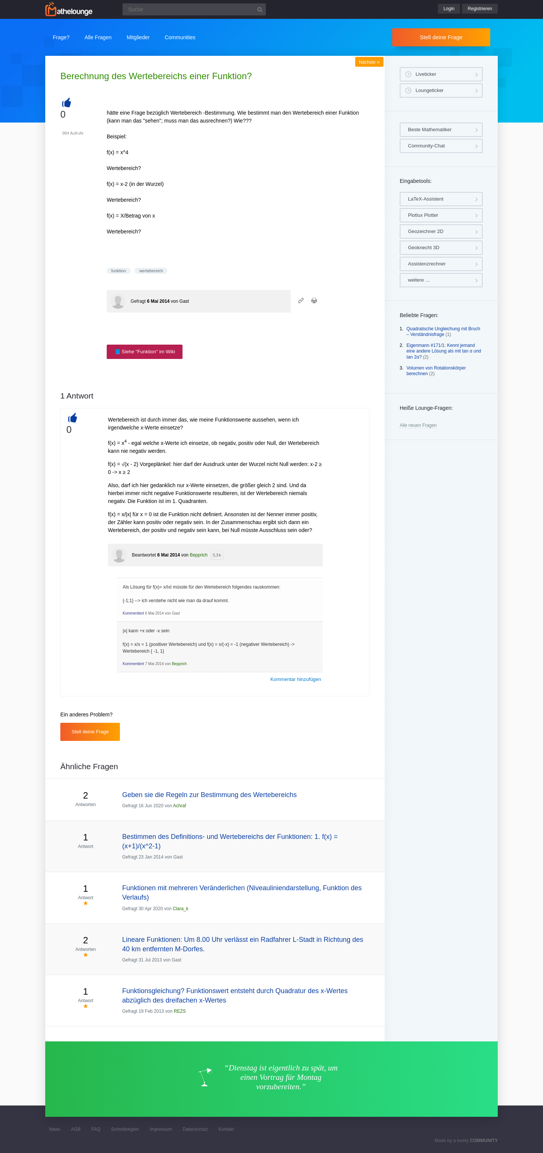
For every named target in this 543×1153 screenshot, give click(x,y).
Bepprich (198, 555)
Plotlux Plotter (423, 215)
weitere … (419, 280)
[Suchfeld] (194, 9)
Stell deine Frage (441, 37)
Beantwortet (144, 555)
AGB (75, 1129)
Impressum (161, 1129)
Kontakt (226, 1129)
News (54, 1129)
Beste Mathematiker (430, 129)
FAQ (95, 1129)
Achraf (179, 805)
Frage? (61, 37)
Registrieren (480, 8)
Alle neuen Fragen (418, 425)
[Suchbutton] (260, 9)
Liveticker (426, 74)
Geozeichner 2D (425, 231)
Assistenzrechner (427, 264)
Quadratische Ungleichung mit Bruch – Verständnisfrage (443, 331)
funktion (118, 270)
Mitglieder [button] (138, 37)
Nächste (369, 62)
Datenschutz (195, 1129)
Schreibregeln (125, 1129)
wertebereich (151, 270)
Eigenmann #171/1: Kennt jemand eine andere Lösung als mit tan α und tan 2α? (443, 351)
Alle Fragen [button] (98, 37)
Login (448, 8)
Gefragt (138, 301)
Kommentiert (133, 613)
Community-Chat (426, 146)
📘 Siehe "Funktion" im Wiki (144, 351)
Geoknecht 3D (423, 247)
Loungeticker (429, 90)
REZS (180, 1011)
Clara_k (180, 908)
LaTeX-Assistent (425, 199)
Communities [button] (180, 37)
